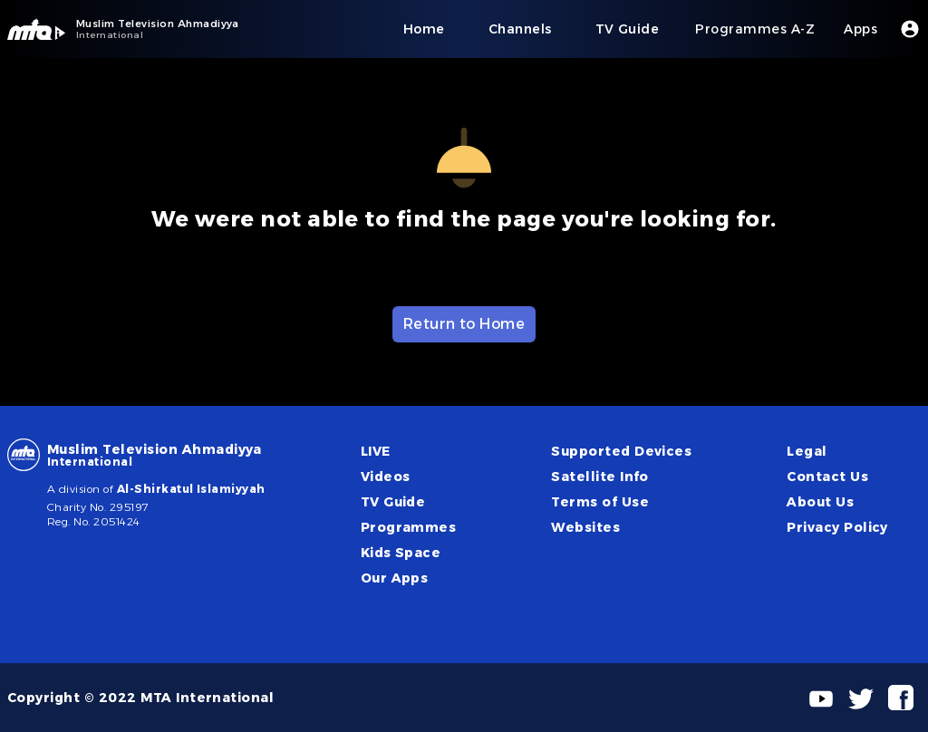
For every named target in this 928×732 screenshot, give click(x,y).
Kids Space (401, 552)
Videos (386, 476)
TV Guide (393, 502)
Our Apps (395, 578)
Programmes (409, 527)
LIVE (376, 451)
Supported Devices (621, 451)
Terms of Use (600, 502)
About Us (820, 502)
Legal (806, 451)
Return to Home (464, 323)
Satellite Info (600, 476)
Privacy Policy (837, 527)
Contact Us (827, 476)
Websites (585, 527)
